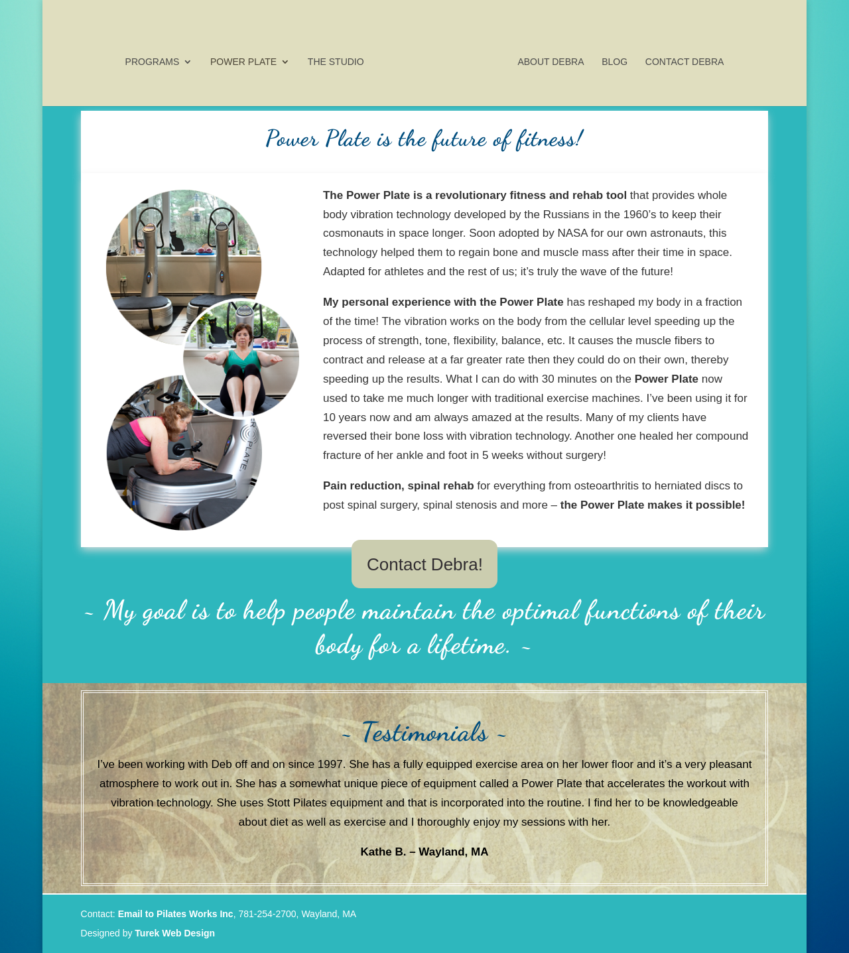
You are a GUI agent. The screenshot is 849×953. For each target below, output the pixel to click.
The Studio (339, 59)
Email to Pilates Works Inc (175, 914)
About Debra (547, 59)
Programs (156, 59)
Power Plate (247, 59)
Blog (611, 59)
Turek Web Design (175, 933)
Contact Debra (680, 59)
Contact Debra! (425, 564)
